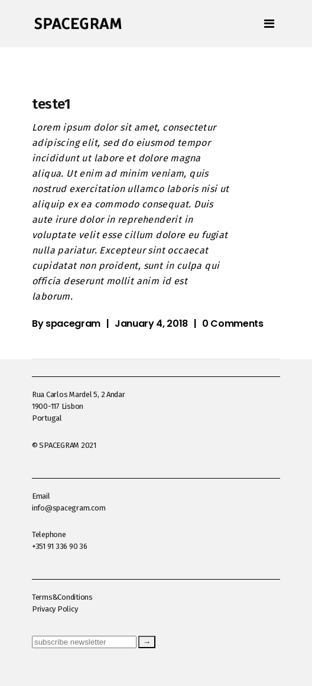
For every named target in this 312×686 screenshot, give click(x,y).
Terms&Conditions (62, 597)
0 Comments (233, 323)
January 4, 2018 (151, 323)
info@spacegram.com (68, 507)
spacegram (73, 323)
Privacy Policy (54, 608)
